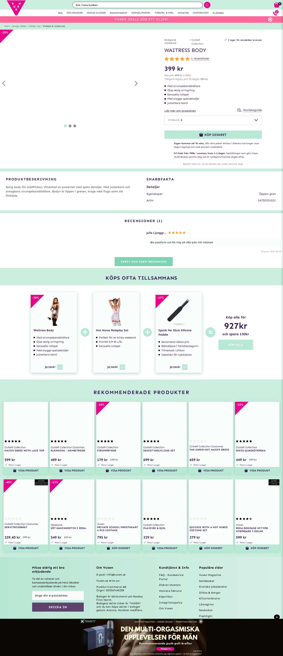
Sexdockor (206, 610)
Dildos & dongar (210, 592)
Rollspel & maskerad (54, 26)
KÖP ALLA (235, 344)
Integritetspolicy (170, 602)
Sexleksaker (206, 581)
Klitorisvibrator (209, 598)
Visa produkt (26, 470)
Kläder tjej (34, 26)
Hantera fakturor (170, 590)
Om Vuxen (166, 608)
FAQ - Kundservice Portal (171, 577)
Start (7, 26)
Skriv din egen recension (144, 261)
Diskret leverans (169, 585)
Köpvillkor (166, 596)
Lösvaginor (206, 604)
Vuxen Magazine (210, 575)
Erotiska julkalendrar (213, 586)
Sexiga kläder (19, 26)
